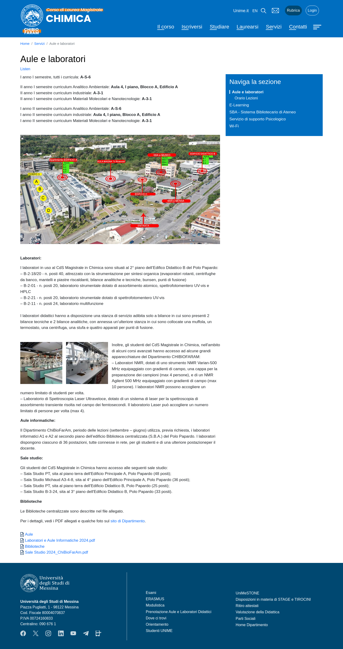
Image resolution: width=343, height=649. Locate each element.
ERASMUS (155, 599)
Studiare (219, 27)
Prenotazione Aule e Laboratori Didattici (178, 612)
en (255, 11)
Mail (275, 10)
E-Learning (239, 105)
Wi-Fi (234, 126)
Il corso (165, 27)
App (98, 633)
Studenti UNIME (159, 631)
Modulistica (155, 605)
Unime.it (241, 10)
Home (25, 43)
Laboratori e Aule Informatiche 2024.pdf (60, 540)
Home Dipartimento (252, 625)
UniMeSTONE (247, 593)
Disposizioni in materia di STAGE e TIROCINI (273, 599)
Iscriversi (192, 27)
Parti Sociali (245, 619)
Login (312, 10)
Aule (29, 534)
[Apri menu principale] (318, 27)
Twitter (35, 633)
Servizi (273, 27)
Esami (151, 593)
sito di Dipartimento (127, 521)
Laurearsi (247, 27)
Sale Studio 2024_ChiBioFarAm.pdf (56, 552)
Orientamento (157, 624)
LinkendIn (61, 633)
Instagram (48, 633)
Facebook (23, 633)
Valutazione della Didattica (257, 612)
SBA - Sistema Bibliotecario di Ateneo (262, 112)
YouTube (73, 633)
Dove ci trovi (156, 618)
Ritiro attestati (247, 606)
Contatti (298, 27)
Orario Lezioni (246, 98)
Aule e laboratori (247, 92)
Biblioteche (35, 546)
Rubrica (293, 10)
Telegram (86, 633)
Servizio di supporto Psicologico (257, 119)
